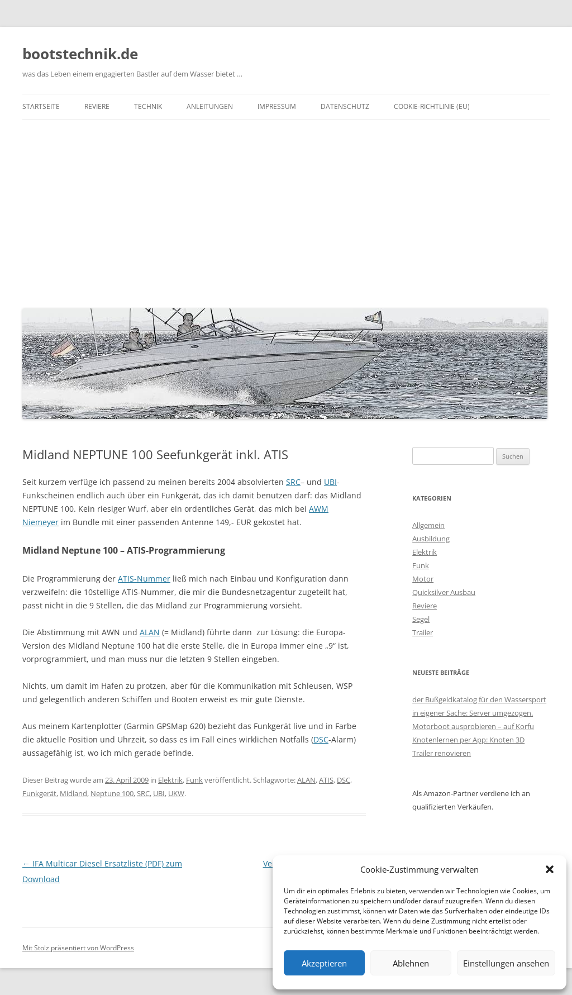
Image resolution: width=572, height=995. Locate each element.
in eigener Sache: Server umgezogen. (472, 713)
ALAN (150, 632)
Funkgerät (39, 793)
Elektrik (170, 780)
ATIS (326, 780)
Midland (73, 793)
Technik (148, 106)
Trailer (422, 632)
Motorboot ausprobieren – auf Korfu (473, 726)
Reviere (96, 106)
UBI (330, 482)
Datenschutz (345, 106)
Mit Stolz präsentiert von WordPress (78, 948)
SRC (293, 482)
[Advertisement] (286, 211)
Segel (421, 619)
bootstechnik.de (80, 54)
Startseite (41, 106)
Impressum (277, 106)
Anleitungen (210, 106)
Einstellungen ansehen (506, 963)
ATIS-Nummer (144, 578)
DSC (320, 739)
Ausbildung (431, 539)
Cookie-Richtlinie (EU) (432, 106)
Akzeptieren (324, 963)
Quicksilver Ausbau (443, 592)
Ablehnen (411, 963)
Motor (422, 579)
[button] (549, 869)
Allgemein (428, 525)
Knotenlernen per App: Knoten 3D (468, 740)
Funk (194, 780)
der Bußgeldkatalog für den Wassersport (479, 699)
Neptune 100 (112, 793)
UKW (176, 793)
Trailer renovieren (441, 753)
